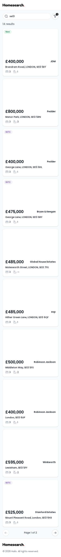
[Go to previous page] (6, 533)
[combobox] (27, 16)
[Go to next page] (55, 533)
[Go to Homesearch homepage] (13, 5)
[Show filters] (55, 16)
